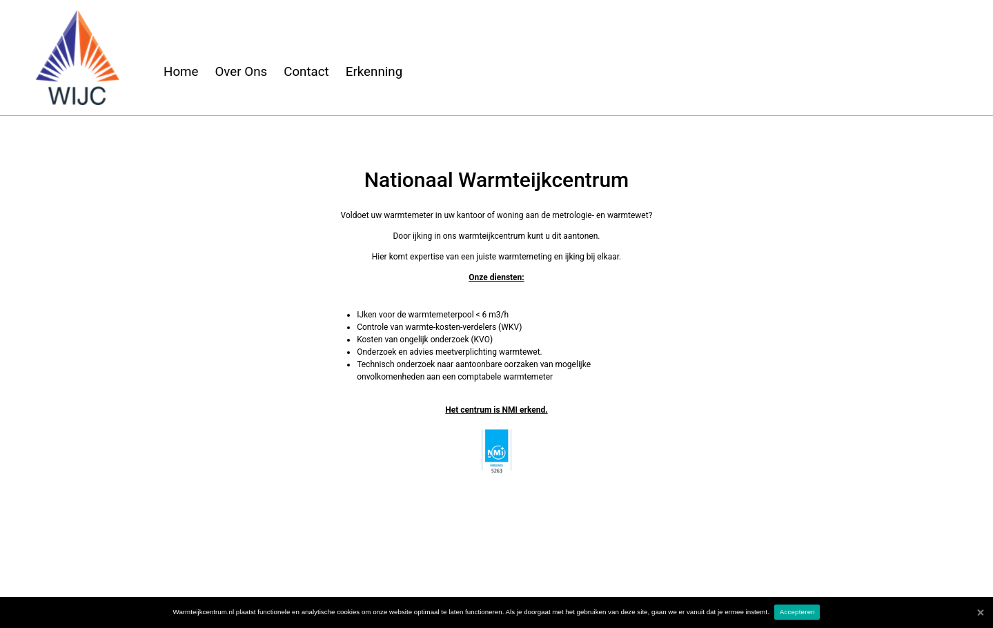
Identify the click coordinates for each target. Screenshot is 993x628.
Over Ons (241, 71)
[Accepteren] (980, 612)
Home (181, 71)
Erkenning (374, 71)
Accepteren (797, 612)
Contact (306, 71)
